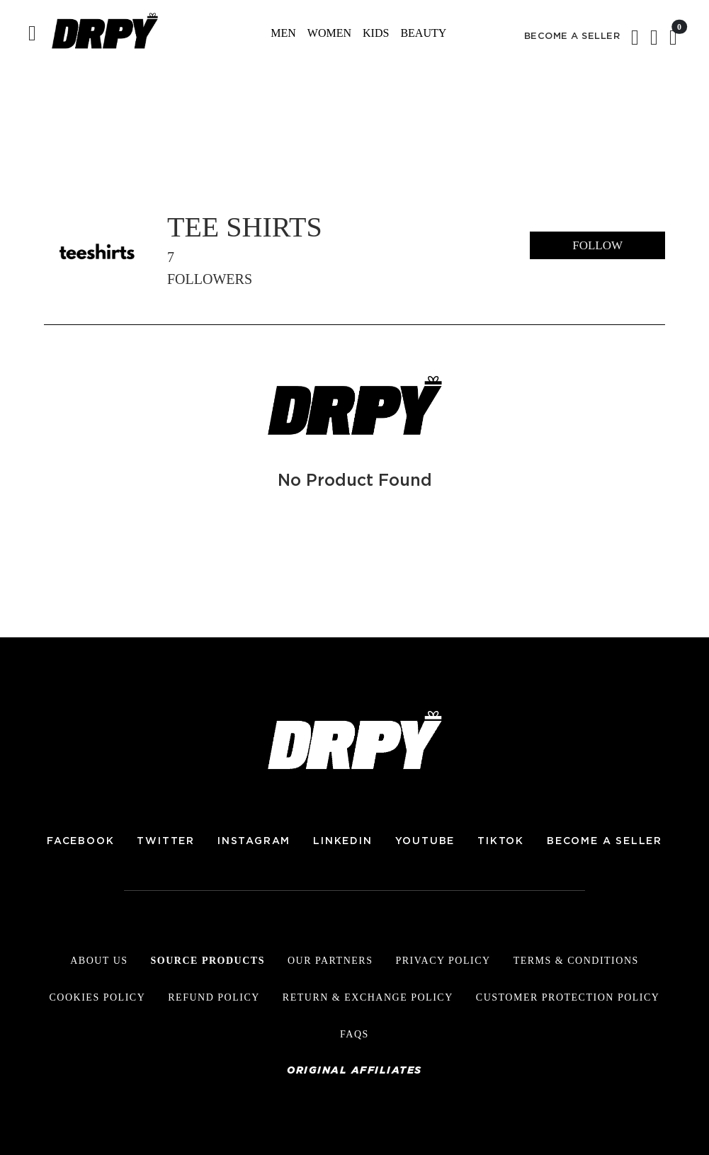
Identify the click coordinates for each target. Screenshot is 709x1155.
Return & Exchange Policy (368, 997)
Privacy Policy (442, 960)
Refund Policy (214, 997)
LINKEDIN (342, 841)
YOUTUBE (425, 841)
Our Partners (330, 960)
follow (597, 245)
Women (329, 33)
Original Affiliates (354, 1071)
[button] (654, 41)
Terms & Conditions (576, 960)
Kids (376, 33)
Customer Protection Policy (568, 997)
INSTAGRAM (253, 841)
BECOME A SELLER (572, 36)
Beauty (423, 33)
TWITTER (166, 841)
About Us (98, 960)
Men (283, 33)
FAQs (354, 1034)
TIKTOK (500, 841)
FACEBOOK (80, 841)
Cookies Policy (98, 997)
